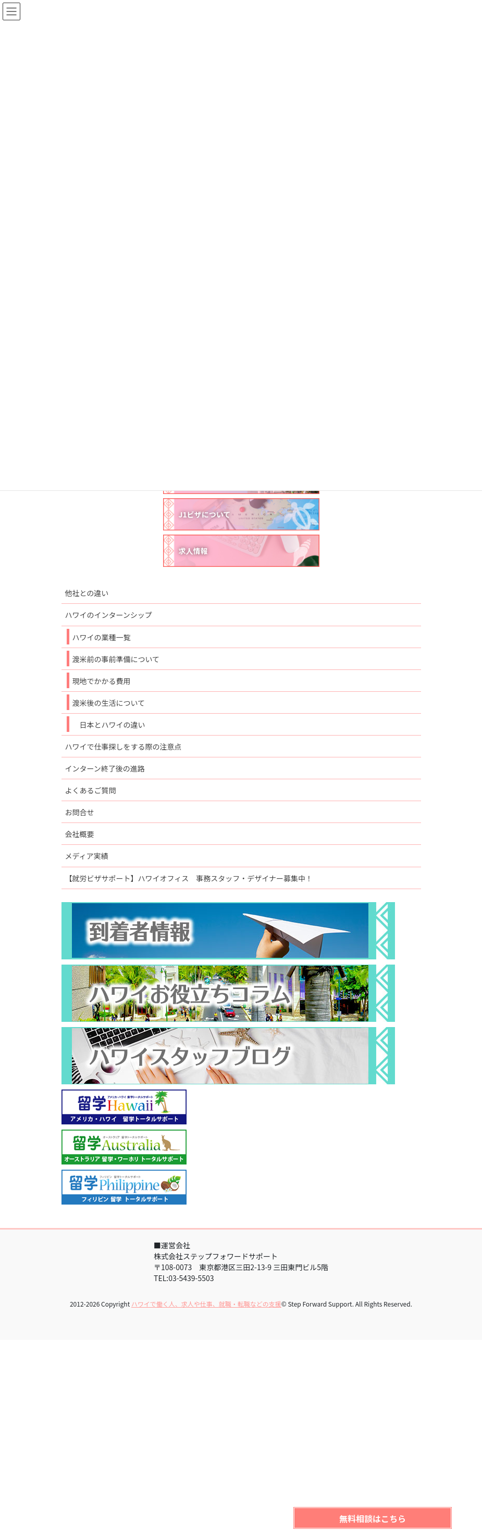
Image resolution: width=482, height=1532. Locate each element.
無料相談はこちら (372, 1518)
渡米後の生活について (108, 703)
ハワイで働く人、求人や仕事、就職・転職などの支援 (206, 1303)
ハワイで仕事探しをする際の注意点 (123, 746)
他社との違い (87, 593)
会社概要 (79, 834)
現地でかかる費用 (101, 681)
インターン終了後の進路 (105, 768)
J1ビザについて (205, 514)
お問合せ (79, 812)
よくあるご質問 (90, 790)
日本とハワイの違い (112, 724)
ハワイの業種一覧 (101, 637)
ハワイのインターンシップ (108, 615)
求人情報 (193, 551)
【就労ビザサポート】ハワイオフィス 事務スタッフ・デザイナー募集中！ (189, 878)
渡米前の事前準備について (116, 659)
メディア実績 (86, 856)
